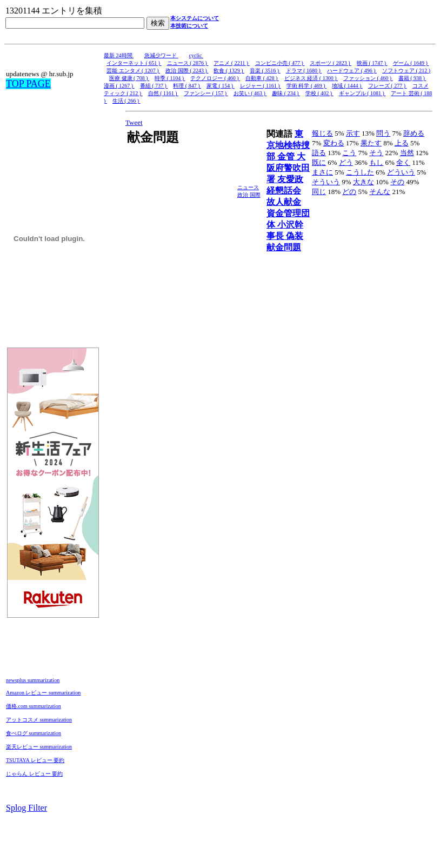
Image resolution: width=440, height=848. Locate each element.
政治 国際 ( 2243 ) (186, 71)
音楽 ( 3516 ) (265, 71)
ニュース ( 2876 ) (188, 63)
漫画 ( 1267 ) (119, 86)
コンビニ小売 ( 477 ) (280, 63)
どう (346, 162)
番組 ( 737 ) (154, 86)
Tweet (134, 122)
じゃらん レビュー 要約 (34, 774)
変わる (333, 143)
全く (403, 162)
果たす (371, 143)
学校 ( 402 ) (319, 93)
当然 (407, 153)
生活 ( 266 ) (126, 101)
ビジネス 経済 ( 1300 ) (311, 78)
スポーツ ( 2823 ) (330, 63)
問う (383, 133)
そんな (379, 192)
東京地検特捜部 (288, 145)
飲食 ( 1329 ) (229, 71)
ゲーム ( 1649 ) (411, 63)
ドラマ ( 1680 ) (304, 71)
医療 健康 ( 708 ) (129, 78)
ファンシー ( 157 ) (206, 93)
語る (319, 153)
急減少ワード (161, 55)
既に (319, 162)
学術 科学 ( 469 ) (306, 86)
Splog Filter (26, 807)
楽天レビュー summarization (39, 747)
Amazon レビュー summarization (43, 693)
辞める (413, 133)
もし (376, 162)
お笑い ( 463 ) (250, 93)
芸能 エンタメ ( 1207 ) (133, 71)
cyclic (196, 55)
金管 (287, 156)
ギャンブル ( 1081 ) (362, 93)
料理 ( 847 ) (187, 86)
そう (376, 153)
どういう (401, 172)
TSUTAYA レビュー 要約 (35, 760)
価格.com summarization (33, 706)
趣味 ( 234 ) (286, 93)
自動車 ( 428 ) (262, 78)
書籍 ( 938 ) (412, 78)
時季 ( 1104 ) (170, 78)
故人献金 (283, 201)
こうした (360, 172)
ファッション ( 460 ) (368, 78)
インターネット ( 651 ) (134, 63)
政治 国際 (249, 195)
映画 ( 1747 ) (372, 63)
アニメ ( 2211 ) (231, 63)
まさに (322, 172)
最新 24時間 (119, 55)
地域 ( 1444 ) (347, 86)
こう (349, 153)
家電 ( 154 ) (220, 86)
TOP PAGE (28, 83)
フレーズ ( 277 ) (387, 86)
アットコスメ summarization (39, 720)
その (397, 182)
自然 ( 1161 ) (163, 93)
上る (402, 143)
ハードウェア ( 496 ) (352, 71)
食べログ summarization (33, 733)
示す (353, 133)
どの (349, 192)
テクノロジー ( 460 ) (215, 78)
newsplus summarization (32, 680)
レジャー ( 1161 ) (260, 86)
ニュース (248, 187)
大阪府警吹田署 (288, 168)
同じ (319, 192)
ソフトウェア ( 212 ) (406, 71)
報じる (322, 133)
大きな (363, 182)
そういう (326, 182)
